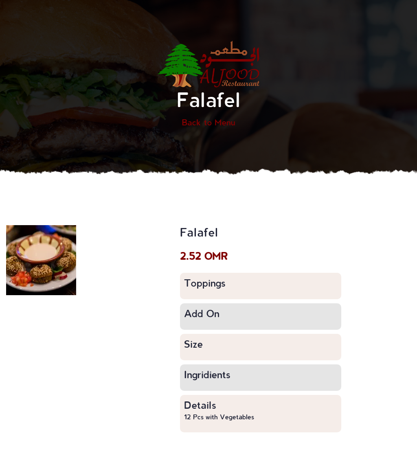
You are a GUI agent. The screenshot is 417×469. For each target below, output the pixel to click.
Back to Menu (208, 122)
